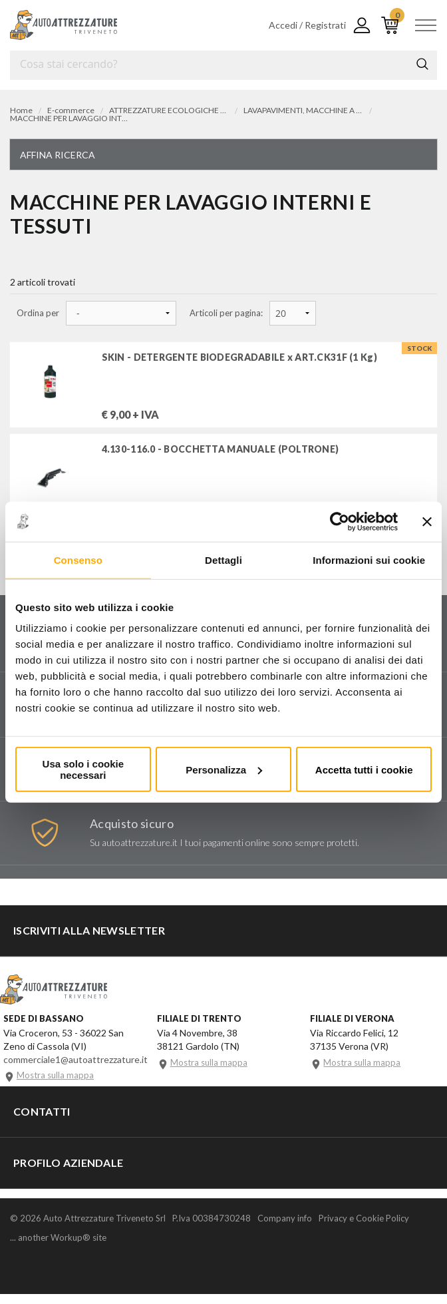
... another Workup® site (58, 1247)
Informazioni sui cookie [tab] (369, 559)
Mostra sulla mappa (55, 1084)
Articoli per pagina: (226, 313)
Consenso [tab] (78, 559)
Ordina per (38, 313)
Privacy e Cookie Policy (364, 1228)
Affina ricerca (57, 154)
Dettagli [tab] (223, 559)
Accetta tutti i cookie (364, 769)
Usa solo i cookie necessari (83, 769)
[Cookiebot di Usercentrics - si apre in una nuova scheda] (339, 521)
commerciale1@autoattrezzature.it (75, 1068)
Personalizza (224, 769)
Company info (284, 1228)
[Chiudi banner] (427, 521)
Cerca (422, 64)
